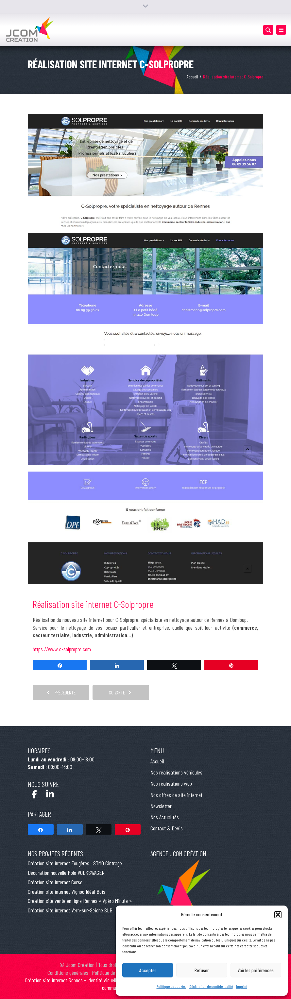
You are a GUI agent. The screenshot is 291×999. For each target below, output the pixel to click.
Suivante (120, 692)
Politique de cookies (171, 986)
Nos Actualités (164, 817)
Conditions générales (67, 972)
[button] (278, 914)
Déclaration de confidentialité (211, 986)
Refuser (202, 970)
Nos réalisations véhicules (176, 772)
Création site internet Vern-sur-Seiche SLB (70, 910)
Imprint (241, 986)
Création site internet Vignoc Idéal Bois (66, 891)
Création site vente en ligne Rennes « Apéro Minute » (80, 900)
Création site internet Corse (55, 882)
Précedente (61, 692)
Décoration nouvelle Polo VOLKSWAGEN (66, 872)
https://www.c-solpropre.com (62, 649)
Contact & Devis (166, 828)
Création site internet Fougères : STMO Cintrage (75, 863)
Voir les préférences (256, 970)
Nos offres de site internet (176, 794)
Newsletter (161, 805)
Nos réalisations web (171, 783)
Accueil (192, 76)
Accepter (147, 970)
